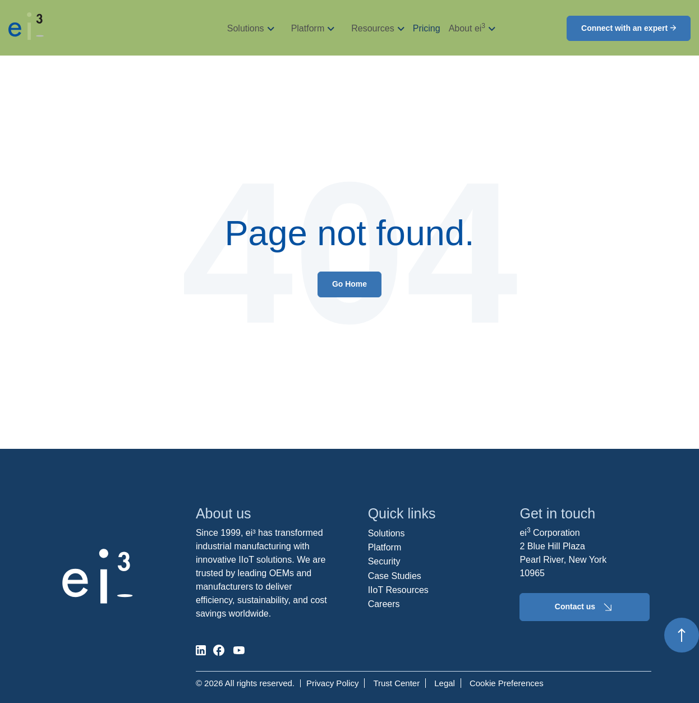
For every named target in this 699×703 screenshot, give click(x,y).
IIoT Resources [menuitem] (398, 590)
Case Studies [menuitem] (394, 576)
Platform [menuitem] (385, 547)
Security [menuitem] (384, 561)
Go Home (349, 283)
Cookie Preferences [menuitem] (507, 683)
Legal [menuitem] (444, 683)
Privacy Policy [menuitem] (332, 683)
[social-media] (201, 650)
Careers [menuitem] (384, 604)
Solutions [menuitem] (386, 533)
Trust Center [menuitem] (396, 683)
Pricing (426, 28)
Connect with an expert (628, 28)
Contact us (585, 607)
